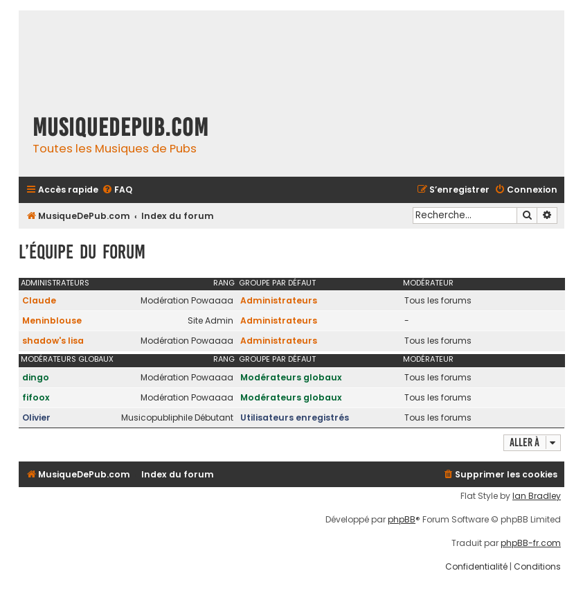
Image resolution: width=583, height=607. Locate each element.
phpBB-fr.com (531, 543)
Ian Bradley (536, 496)
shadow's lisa (53, 340)
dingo (35, 377)
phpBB (401, 519)
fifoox (36, 397)
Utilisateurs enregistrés (294, 417)
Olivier (36, 417)
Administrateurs (55, 283)
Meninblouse (52, 320)
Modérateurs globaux (67, 359)
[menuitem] (117, 190)
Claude (39, 300)
